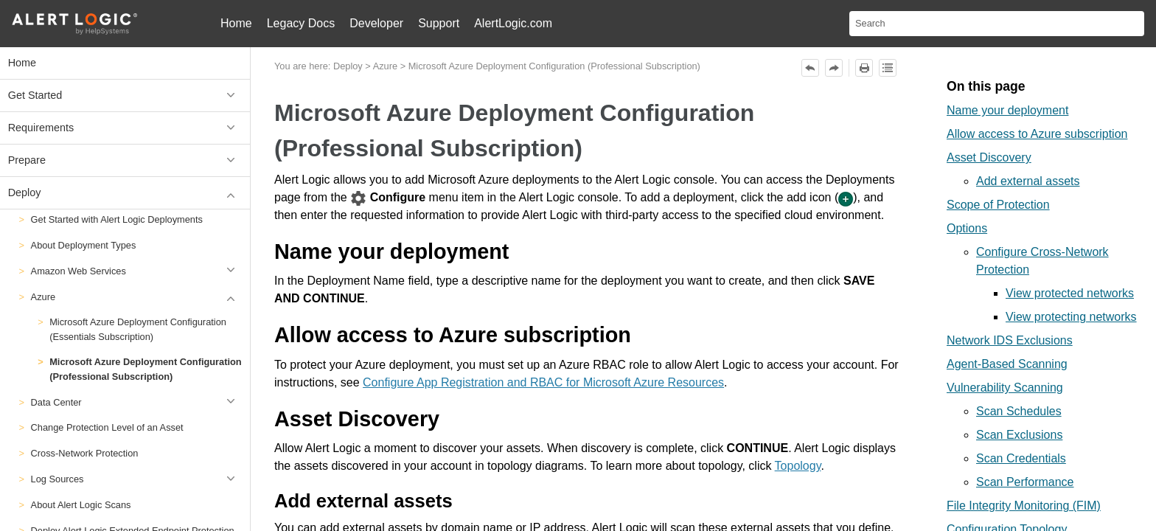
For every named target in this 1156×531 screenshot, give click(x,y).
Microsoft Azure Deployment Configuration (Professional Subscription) (145, 368)
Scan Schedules (1019, 411)
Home (236, 23)
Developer (376, 23)
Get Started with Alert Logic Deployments (117, 219)
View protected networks (1070, 293)
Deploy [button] (125, 193)
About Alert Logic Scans (81, 504)
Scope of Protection (998, 204)
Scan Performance (1025, 482)
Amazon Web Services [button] (137, 271)
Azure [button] (137, 297)
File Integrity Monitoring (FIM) (1024, 505)
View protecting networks (1071, 316)
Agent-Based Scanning (1007, 364)
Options (967, 228)
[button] (233, 479)
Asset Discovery (989, 157)
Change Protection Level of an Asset (107, 427)
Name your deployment (1007, 110)
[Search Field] (996, 23)
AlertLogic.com (513, 23)
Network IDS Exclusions (1010, 340)
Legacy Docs (301, 23)
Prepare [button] (125, 160)
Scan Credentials (1021, 458)
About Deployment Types (83, 245)
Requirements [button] (125, 128)
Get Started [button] (125, 95)
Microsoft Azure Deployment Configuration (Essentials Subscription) (137, 328)
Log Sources (137, 479)
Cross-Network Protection (85, 453)
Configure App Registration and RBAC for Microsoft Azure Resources (543, 382)
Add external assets (1028, 181)
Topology (798, 465)
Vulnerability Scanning (1005, 387)
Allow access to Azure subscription (1037, 134)
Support (438, 23)
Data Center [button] (137, 402)
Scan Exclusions (1019, 434)
